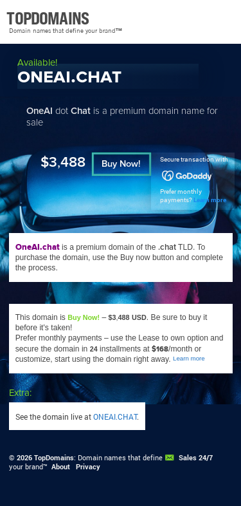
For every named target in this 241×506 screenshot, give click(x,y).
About (60, 466)
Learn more (209, 200)
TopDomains (54, 457)
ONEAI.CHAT (115, 416)
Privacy (88, 466)
